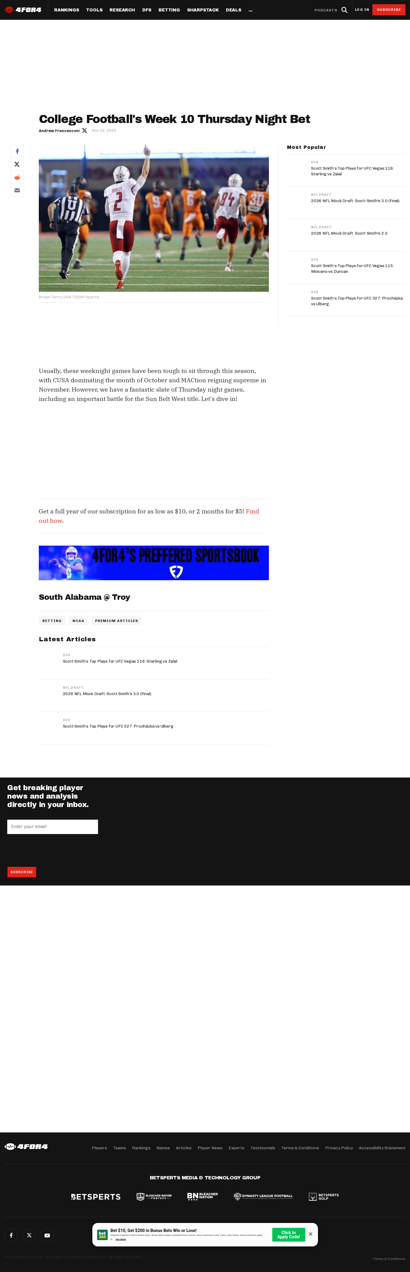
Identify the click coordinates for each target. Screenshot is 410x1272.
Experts (237, 1147)
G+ (47, 1235)
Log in (362, 10)
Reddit (17, 177)
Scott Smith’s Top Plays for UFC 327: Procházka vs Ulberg (118, 726)
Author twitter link (85, 130)
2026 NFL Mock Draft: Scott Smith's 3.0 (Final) (107, 693)
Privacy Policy (339, 1147)
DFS (66, 655)
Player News (210, 1147)
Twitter (17, 164)
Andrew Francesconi (59, 130)
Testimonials (263, 1147)
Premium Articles (116, 621)
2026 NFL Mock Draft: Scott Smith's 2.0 (349, 233)
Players (99, 1147)
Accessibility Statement (382, 1147)
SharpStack (203, 10)
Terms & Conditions (300, 1147)
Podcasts (326, 10)
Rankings (66, 10)
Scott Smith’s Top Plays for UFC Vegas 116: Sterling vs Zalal (120, 661)
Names (163, 1147)
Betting (169, 10)
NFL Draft (73, 688)
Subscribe (389, 10)
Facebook (17, 151)
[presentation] (53, 850)
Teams (119, 1147)
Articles (184, 1147)
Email (17, 190)
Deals (233, 10)
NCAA (78, 621)
